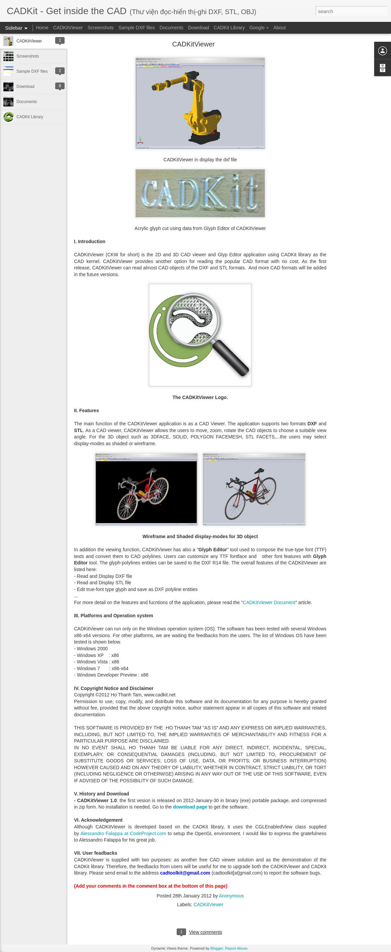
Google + (259, 27)
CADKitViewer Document (269, 602)
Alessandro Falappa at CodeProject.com (123, 833)
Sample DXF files (136, 27)
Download (198, 27)
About (280, 27)
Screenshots (100, 27)
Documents (171, 27)
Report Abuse (236, 948)
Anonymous (231, 895)
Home (42, 27)
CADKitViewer (68, 27)
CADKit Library (229, 27)
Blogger (216, 948)
